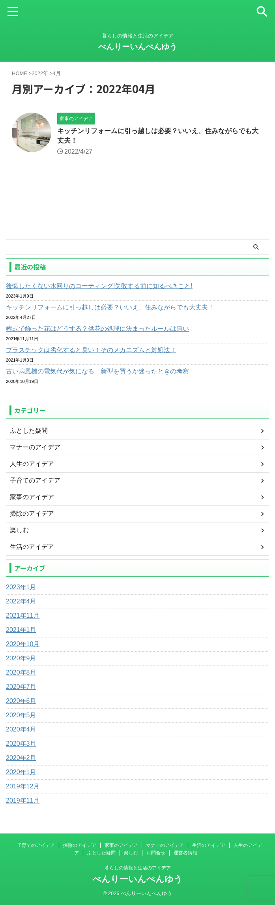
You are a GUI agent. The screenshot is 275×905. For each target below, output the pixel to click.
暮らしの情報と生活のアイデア (138, 868)
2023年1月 (21, 588)
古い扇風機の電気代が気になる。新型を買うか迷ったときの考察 (97, 373)
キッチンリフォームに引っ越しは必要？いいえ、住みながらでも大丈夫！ (110, 308)
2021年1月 (21, 631)
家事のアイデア (121, 845)
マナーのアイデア (165, 845)
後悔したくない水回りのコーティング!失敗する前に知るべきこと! (99, 287)
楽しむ (131, 853)
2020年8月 (21, 674)
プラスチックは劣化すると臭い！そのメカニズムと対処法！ (91, 351)
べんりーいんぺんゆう (137, 46)
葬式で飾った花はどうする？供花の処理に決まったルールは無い (97, 330)
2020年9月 (21, 659)
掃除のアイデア (79, 845)
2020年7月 (21, 688)
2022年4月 (21, 603)
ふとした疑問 (101, 853)
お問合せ (155, 853)
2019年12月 (22, 787)
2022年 (40, 73)
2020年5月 (21, 716)
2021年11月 (22, 617)
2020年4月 (21, 731)
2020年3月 (21, 745)
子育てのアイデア (36, 845)
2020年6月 (21, 702)
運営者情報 (185, 853)
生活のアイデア (208, 845)
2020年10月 (22, 645)
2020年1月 (21, 773)
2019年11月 (22, 802)
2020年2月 (21, 759)
